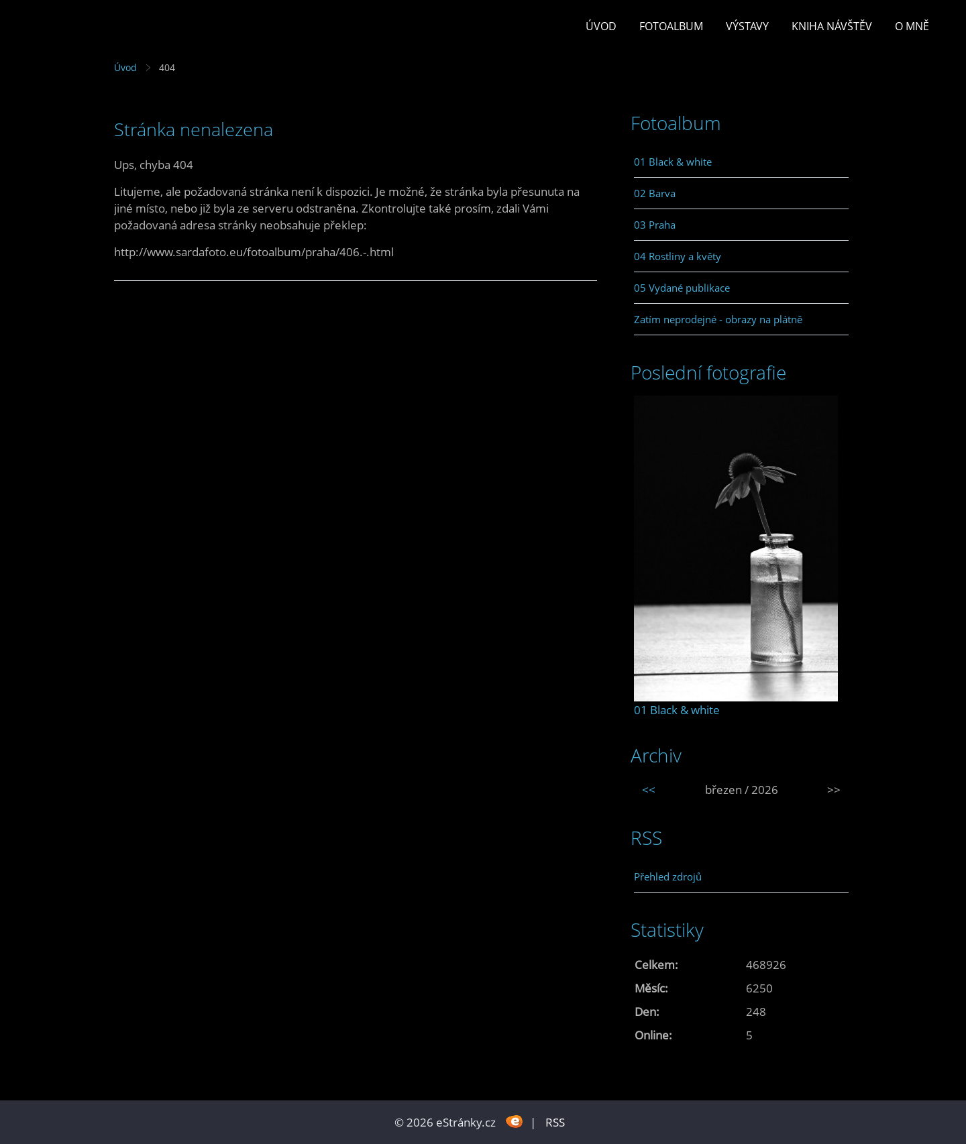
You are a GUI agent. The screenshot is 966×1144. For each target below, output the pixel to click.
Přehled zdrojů (668, 876)
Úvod (601, 26)
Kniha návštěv (832, 26)
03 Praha (655, 224)
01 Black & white (673, 161)
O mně (912, 26)
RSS (555, 1122)
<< (648, 789)
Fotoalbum (671, 26)
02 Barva (655, 193)
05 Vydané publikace (682, 287)
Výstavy (747, 26)
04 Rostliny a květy (677, 256)
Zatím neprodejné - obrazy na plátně (718, 319)
